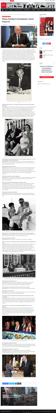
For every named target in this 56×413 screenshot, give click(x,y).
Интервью (11, 14)
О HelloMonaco (48, 9)
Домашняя (4, 14)
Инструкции (38, 9)
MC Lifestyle (33, 9)
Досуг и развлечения (27, 9)
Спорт (3, 392)
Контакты (39, 411)
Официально (11, 9)
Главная (34, 411)
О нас (36, 411)
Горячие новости (4, 16)
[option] (19, 396)
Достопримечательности (18, 9)
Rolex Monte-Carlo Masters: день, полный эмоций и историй (11, 396)
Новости (6, 9)
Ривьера (43, 9)
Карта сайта (53, 411)
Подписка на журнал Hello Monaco (46, 411)
